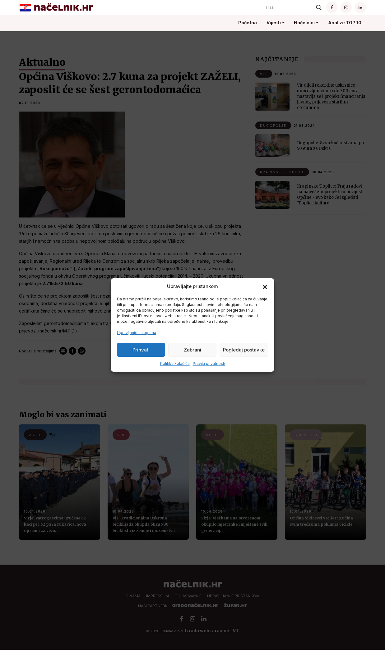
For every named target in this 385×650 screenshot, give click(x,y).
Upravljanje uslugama (136, 332)
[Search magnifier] (318, 7)
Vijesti (274, 22)
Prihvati (141, 350)
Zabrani (192, 350)
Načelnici (304, 22)
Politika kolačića (175, 363)
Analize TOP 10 (344, 22)
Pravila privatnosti (209, 363)
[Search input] (289, 7)
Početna (247, 22)
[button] (265, 286)
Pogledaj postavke (244, 350)
